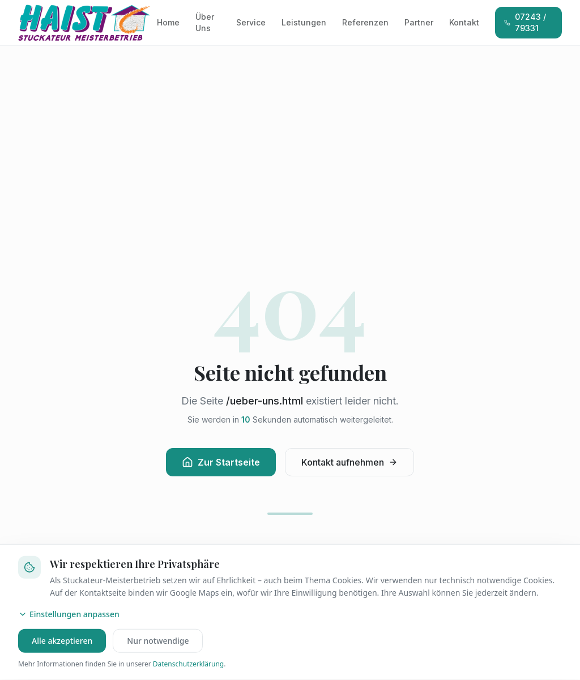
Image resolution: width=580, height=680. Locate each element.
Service (251, 22)
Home (168, 22)
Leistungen (304, 22)
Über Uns (204, 22)
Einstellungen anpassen (69, 614)
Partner (418, 22)
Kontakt (464, 22)
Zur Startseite (221, 462)
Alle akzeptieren (62, 640)
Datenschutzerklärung (188, 664)
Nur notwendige (158, 640)
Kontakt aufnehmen (349, 462)
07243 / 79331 (525, 22)
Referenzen (365, 22)
